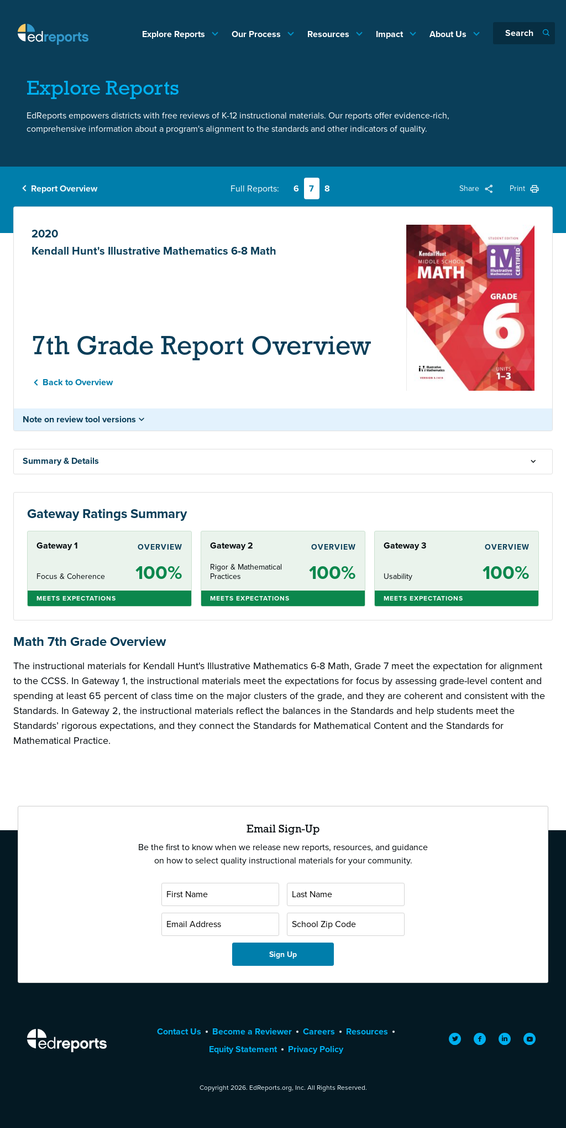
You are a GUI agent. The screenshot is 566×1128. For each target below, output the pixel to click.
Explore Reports (174, 34)
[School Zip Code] (346, 924)
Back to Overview (78, 382)
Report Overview (64, 188)
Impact (390, 34)
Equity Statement (243, 1049)
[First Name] (220, 894)
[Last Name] (346, 894)
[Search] (524, 33)
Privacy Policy (315, 1049)
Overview (160, 546)
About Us (449, 34)
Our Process (257, 34)
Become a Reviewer (252, 1031)
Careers (319, 1031)
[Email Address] (220, 924)
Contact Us (179, 1031)
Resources (329, 34)
